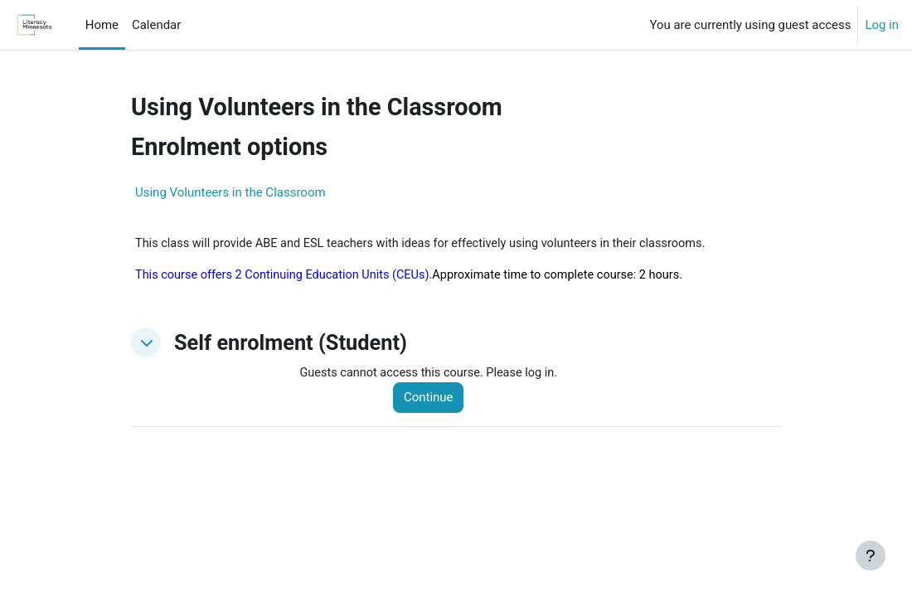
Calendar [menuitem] (156, 24)
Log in (882, 24)
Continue (432, 399)
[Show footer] (870, 555)
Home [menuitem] (102, 24)
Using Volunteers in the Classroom (230, 192)
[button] (146, 344)
